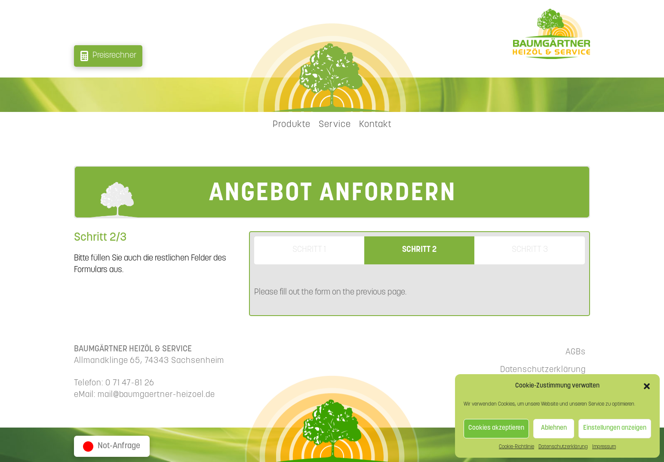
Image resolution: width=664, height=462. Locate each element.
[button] (646, 386)
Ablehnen (554, 428)
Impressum (604, 447)
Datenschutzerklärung (563, 447)
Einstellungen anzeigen (614, 428)
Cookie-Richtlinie (516, 447)
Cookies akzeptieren (496, 428)
